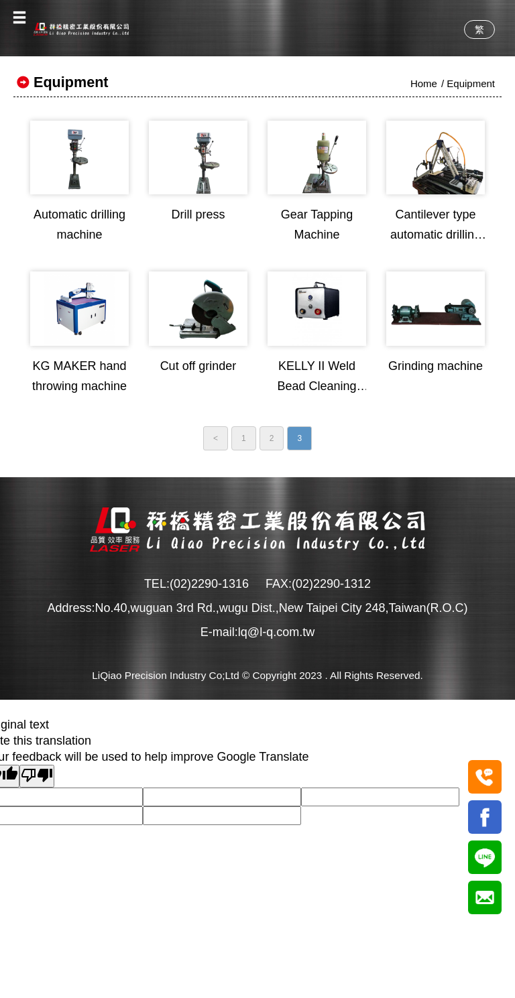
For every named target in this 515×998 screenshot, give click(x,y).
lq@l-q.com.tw (276, 632)
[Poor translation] (36, 776)
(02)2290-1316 (209, 583)
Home (423, 83)
